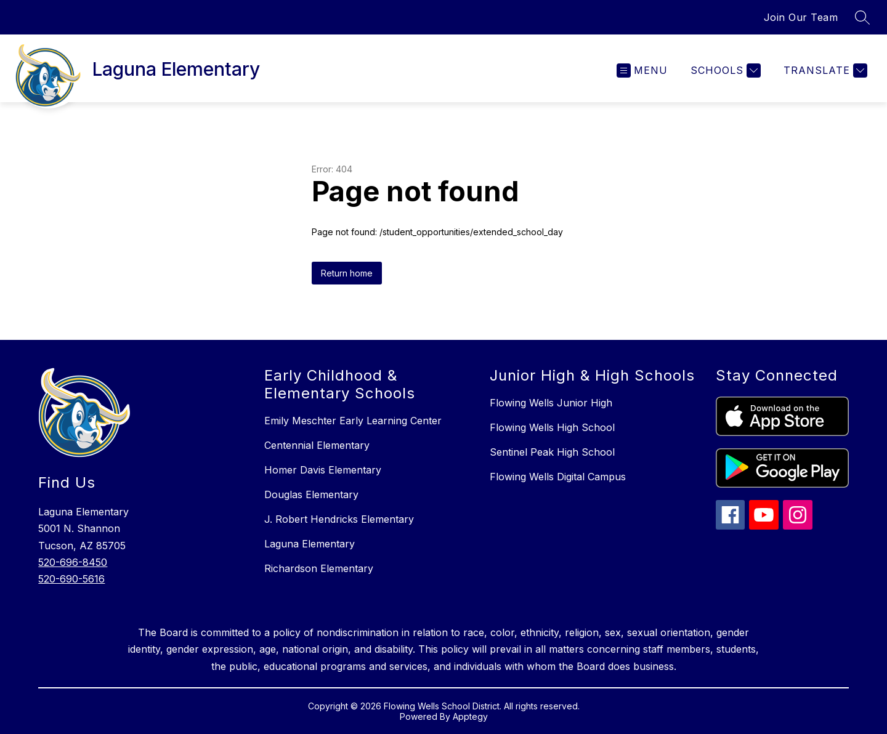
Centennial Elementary (317, 445)
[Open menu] (642, 70)
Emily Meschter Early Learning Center (353, 420)
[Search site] (862, 17)
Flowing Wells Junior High (551, 403)
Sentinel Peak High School (552, 452)
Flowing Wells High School (552, 427)
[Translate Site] (823, 70)
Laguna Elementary (309, 544)
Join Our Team (801, 17)
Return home (347, 273)
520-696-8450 (72, 562)
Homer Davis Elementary (322, 470)
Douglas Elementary (311, 494)
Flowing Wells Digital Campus (558, 476)
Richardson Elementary (318, 568)
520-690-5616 (71, 579)
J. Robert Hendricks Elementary (339, 519)
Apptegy (470, 716)
